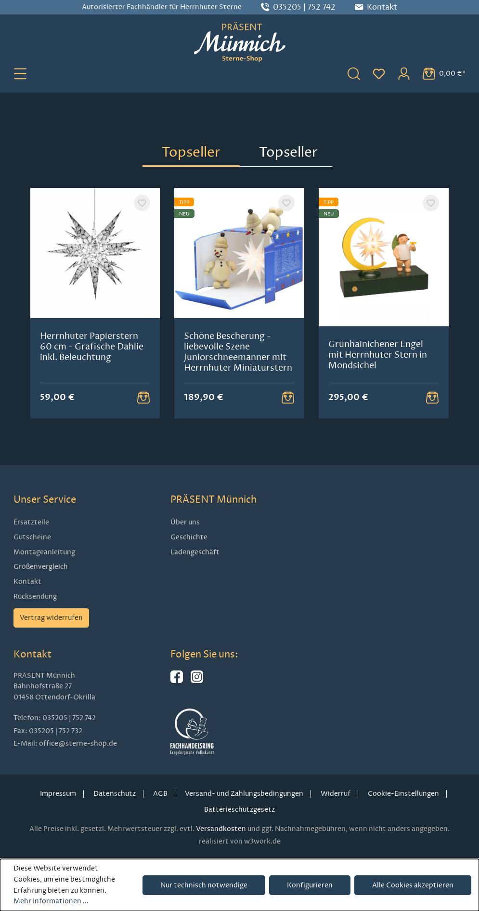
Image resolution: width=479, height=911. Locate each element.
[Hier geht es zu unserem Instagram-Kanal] (197, 681)
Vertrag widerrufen (51, 618)
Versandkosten (221, 829)
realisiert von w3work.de (240, 841)
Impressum (58, 794)
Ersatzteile (31, 522)
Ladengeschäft (195, 552)
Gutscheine (32, 537)
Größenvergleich (40, 567)
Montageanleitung (44, 552)
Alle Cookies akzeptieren (412, 885)
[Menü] (20, 73)
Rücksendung (35, 596)
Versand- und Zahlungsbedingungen (244, 794)
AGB (160, 794)
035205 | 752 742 (304, 7)
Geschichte (188, 537)
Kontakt (27, 581)
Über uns (185, 522)
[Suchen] (353, 73)
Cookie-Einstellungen (403, 794)
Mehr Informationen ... (51, 901)
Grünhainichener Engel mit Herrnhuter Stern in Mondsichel (377, 355)
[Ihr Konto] (403, 73)
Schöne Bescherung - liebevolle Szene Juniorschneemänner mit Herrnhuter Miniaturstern (238, 352)
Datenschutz (114, 794)
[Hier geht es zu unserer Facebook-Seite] (176, 681)
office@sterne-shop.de (78, 743)
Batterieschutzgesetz (239, 809)
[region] (239, 303)
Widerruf (335, 794)
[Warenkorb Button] (143, 397)
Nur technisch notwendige (203, 885)
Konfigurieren (310, 885)
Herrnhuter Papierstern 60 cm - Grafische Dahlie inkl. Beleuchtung (91, 346)
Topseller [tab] (191, 152)
